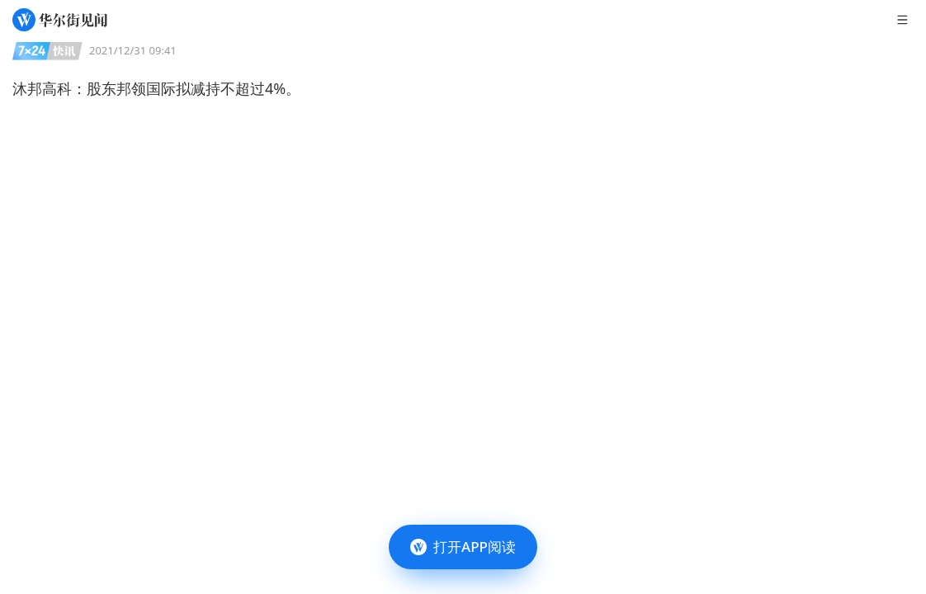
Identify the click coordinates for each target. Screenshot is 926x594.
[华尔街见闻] (59, 19)
